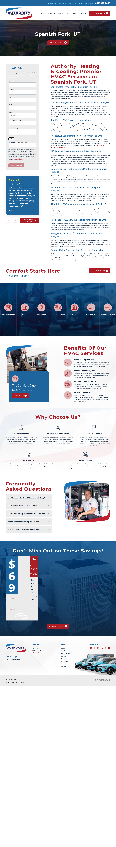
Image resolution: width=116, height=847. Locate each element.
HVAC (67, 13)
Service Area (84, 13)
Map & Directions (36, 655)
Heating (60, 13)
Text (13, 601)
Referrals (72, 3)
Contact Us (89, 3)
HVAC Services (65, 662)
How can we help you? (14, 128)
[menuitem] (8, 686)
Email (10, 105)
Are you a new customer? (15, 120)
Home (42, 13)
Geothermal (74, 13)
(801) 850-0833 (102, 3)
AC (55, 13)
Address (11, 112)
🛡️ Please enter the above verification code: (20, 142)
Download (13, 613)
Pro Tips (80, 3)
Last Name (11, 89)
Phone (10, 97)
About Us (49, 13)
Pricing (64, 3)
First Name (11, 81)
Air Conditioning (65, 656)
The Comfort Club (54, 3)
